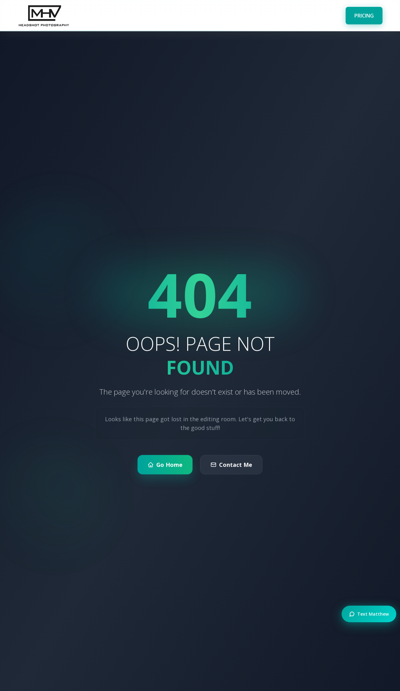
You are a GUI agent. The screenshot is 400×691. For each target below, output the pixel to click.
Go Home (165, 468)
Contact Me (231, 468)
